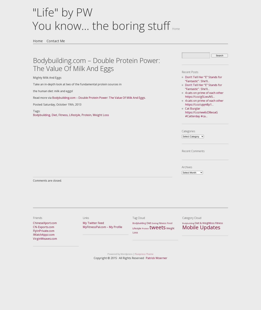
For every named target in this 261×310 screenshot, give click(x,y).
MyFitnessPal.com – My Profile (102, 227)
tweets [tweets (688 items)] (157, 227)
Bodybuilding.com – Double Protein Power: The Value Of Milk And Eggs (98, 98)
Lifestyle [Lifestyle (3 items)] (137, 228)
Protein (86, 115)
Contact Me (56, 41)
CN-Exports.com (43, 227)
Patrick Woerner (156, 258)
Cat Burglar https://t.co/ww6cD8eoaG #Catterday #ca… (201, 112)
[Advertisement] (102, 141)
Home (38, 41)
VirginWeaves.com (45, 239)
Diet (54, 115)
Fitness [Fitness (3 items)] (162, 223)
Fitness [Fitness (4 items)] (219, 223)
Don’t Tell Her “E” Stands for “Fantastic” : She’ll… (203, 79)
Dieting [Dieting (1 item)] (155, 223)
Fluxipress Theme (144, 254)
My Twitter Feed (93, 223)
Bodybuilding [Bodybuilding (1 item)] (188, 223)
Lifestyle (74, 115)
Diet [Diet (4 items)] (149, 223)
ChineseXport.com (45, 223)
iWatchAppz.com (43, 235)
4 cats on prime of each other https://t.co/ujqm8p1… (204, 102)
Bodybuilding (41, 115)
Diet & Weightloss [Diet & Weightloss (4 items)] (205, 223)
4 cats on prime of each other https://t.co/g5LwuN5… (204, 95)
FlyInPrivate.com (43, 231)
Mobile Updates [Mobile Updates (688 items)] (201, 227)
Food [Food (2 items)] (169, 223)
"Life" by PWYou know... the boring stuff (101, 19)
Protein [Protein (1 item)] (145, 228)
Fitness (63, 115)
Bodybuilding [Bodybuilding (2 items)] (139, 223)
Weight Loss (101, 115)
